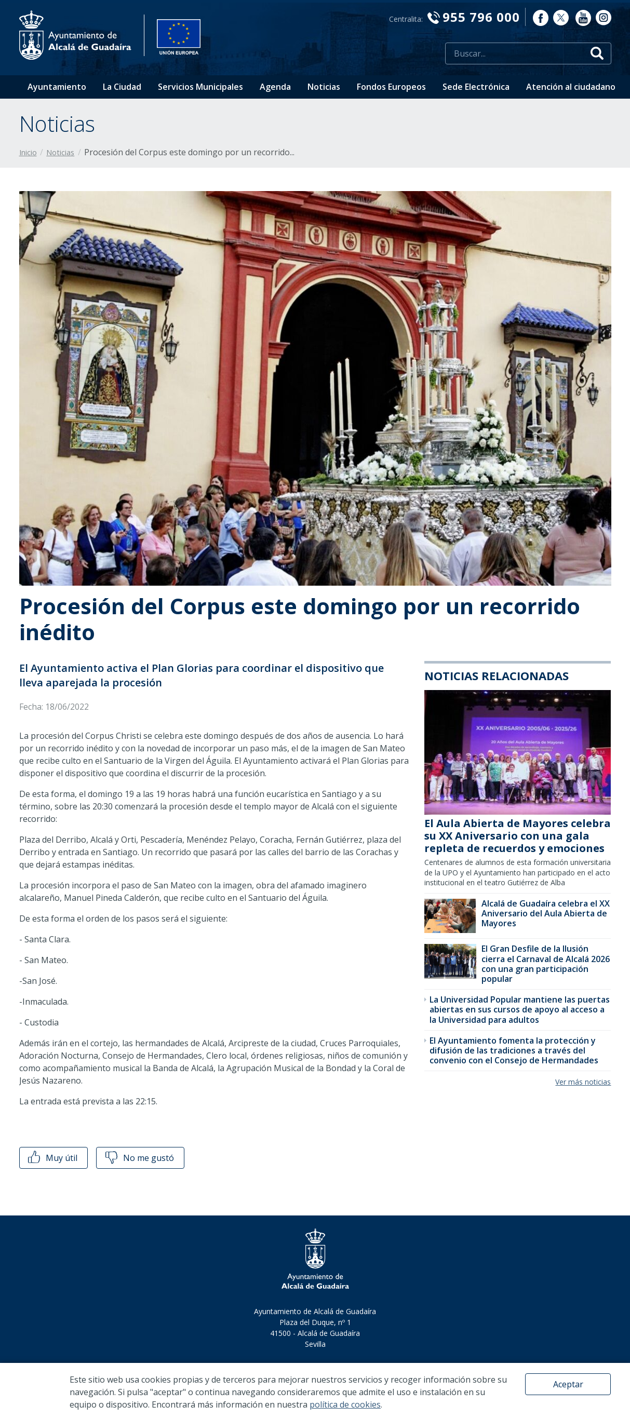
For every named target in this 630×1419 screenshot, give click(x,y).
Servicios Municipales (200, 86)
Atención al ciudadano (570, 86)
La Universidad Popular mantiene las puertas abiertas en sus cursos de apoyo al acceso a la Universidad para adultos (520, 1009)
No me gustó (138, 1158)
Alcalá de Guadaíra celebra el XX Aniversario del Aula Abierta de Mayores (545, 913)
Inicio (28, 152)
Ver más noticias (583, 1082)
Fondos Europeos (391, 86)
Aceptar (568, 1384)
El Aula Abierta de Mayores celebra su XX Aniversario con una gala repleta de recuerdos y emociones (517, 835)
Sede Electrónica (476, 86)
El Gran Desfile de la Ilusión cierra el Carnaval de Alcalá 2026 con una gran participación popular (545, 963)
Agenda (275, 86)
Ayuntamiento (57, 86)
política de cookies (345, 1404)
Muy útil (51, 1158)
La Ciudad (122, 86)
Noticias (323, 86)
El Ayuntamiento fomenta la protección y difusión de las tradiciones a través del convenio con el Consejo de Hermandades (514, 1050)
